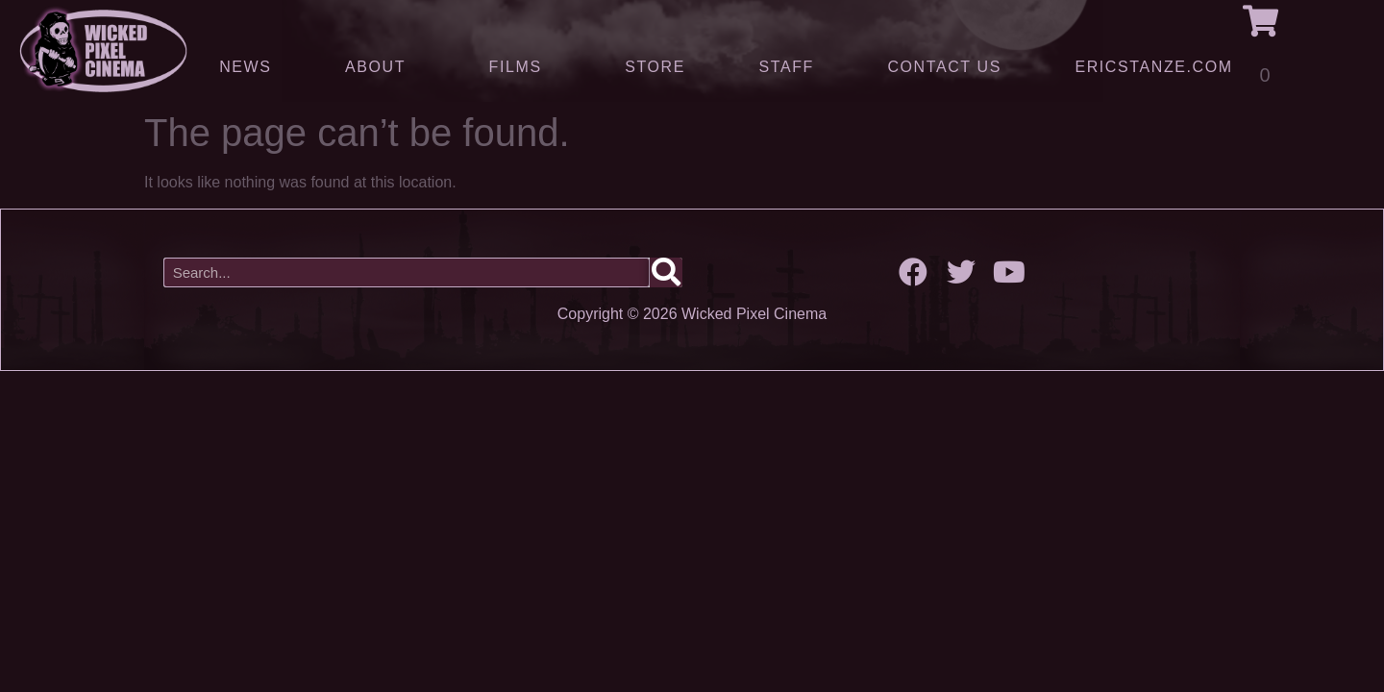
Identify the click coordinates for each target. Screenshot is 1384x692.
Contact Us (944, 67)
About (380, 66)
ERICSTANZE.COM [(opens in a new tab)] (1153, 67)
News (245, 67)
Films (520, 66)
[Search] (666, 272)
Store (655, 67)
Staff (785, 67)
